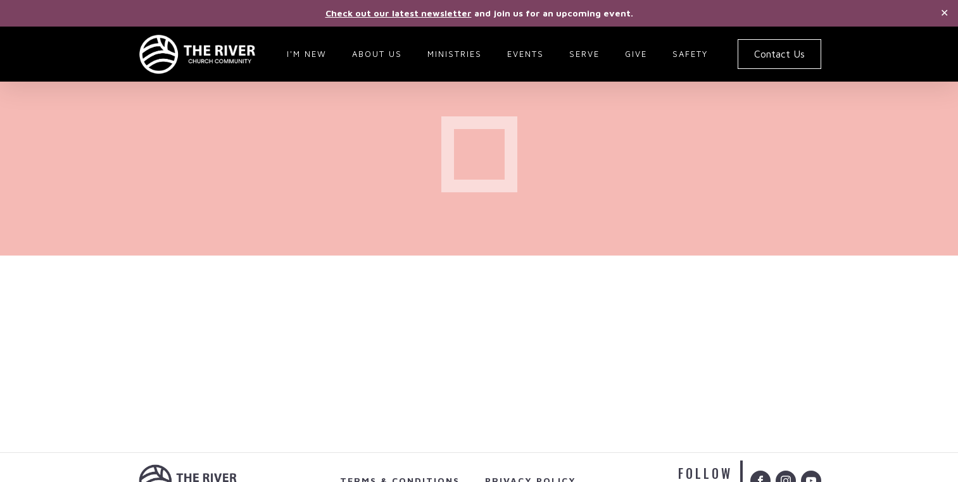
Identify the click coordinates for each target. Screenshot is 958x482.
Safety (690, 54)
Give (636, 54)
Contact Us (779, 53)
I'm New (307, 54)
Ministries (454, 54)
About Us (377, 54)
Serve (584, 54)
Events (525, 54)
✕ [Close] (944, 13)
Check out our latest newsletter (398, 13)
